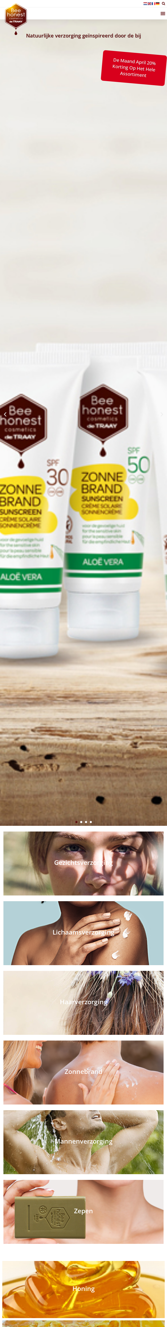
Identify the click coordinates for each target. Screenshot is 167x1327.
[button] (163, 3)
